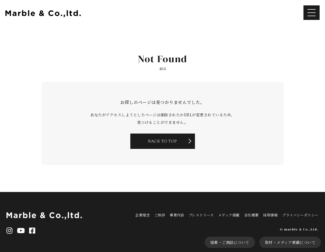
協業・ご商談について (229, 242)
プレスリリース (201, 215)
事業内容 (177, 215)
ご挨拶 (159, 215)
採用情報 (270, 215)
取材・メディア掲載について (290, 242)
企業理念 (142, 215)
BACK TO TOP (162, 141)
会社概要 (251, 215)
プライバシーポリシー (300, 215)
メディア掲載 (229, 215)
